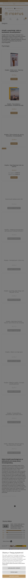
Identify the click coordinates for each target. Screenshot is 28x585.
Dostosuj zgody (14, 572)
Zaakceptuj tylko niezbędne (14, 568)
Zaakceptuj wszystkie (14, 576)
